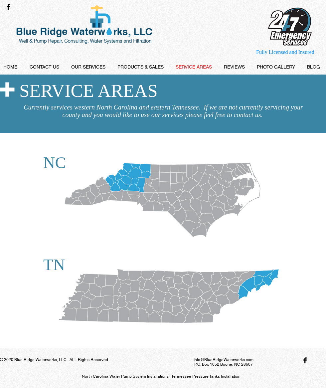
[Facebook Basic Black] (8, 7)
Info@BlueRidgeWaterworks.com (223, 359)
